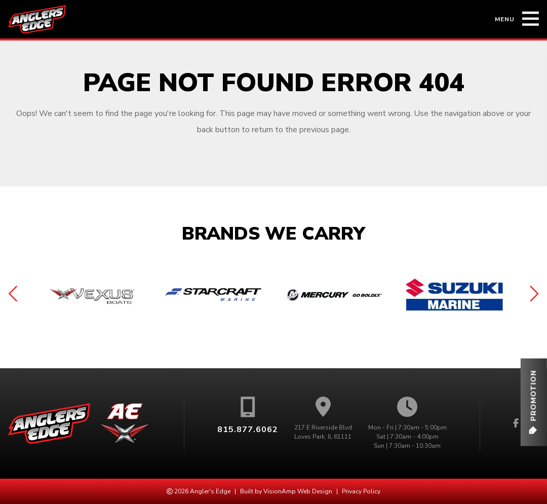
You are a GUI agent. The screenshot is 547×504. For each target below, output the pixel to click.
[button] (533, 402)
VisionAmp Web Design (297, 491)
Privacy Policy (361, 491)
